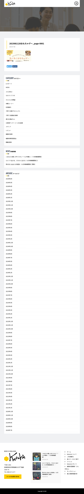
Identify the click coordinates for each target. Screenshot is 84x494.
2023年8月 (9, 291)
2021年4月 (9, 396)
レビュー (8, 130)
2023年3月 (9, 310)
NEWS (8, 87)
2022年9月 (9, 333)
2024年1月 (9, 273)
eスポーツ (9, 84)
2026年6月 (9, 179)
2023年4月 (9, 306)
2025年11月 (9, 205)
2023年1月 (9, 318)
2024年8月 (9, 254)
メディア (8, 127)
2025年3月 (9, 235)
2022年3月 (9, 355)
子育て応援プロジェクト (13, 111)
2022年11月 (9, 325)
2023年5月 (9, 303)
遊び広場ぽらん (10, 119)
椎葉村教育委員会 (11, 138)
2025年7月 (9, 220)
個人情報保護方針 (72, 474)
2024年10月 (9, 246)
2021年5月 (9, 393)
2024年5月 (9, 261)
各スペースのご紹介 (73, 459)
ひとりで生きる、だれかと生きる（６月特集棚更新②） (22, 160)
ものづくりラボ (10, 95)
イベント (69, 462)
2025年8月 (9, 216)
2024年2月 (9, 269)
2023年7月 (9, 295)
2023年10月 (9, 284)
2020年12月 (9, 411)
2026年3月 (9, 190)
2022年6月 (9, 344)
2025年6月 (9, 224)
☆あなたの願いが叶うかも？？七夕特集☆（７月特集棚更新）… (50, 455)
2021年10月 (9, 374)
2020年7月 (9, 430)
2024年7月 (9, 258)
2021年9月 (9, 378)
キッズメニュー (71, 471)
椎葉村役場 (9, 134)
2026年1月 (9, 198)
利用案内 (8, 107)
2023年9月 (9, 288)
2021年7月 (9, 385)
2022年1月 (9, 363)
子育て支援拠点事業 (12, 115)
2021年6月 (9, 389)
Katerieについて (72, 454)
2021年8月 (9, 381)
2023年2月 (9, 314)
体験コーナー (10, 104)
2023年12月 (9, 276)
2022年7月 (9, 340)
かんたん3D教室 (10, 100)
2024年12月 (9, 243)
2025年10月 (9, 209)
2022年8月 (9, 336)
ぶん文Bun (9, 92)
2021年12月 (9, 366)
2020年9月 (9, 423)
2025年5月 (9, 228)
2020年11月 (9, 415)
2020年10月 (9, 419)
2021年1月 (9, 408)
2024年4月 (9, 265)
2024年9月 (9, 250)
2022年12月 (9, 321)
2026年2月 (9, 194)
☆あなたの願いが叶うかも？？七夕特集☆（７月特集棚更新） (24, 157)
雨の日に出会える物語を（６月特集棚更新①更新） (21, 164)
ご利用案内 (70, 457)
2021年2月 (9, 404)
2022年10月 (9, 329)
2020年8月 (9, 426)
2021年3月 (9, 400)
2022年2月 (9, 359)
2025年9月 (9, 212)
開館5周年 (9, 142)
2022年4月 (9, 351)
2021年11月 (9, 370)
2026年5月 (9, 183)
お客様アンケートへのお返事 (14, 123)
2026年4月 (9, 186)
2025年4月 (9, 231)
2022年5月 (9, 348)
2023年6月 (9, 299)
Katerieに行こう (72, 464)
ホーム (69, 452)
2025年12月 (9, 201)
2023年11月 (9, 280)
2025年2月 (9, 239)
